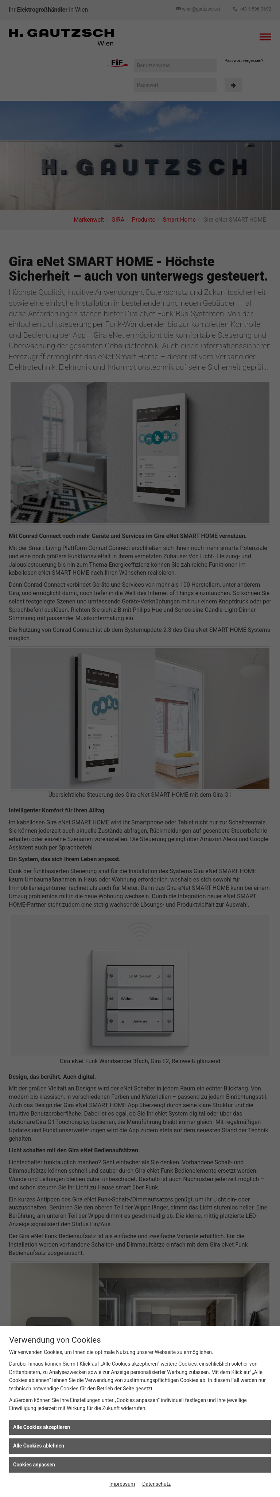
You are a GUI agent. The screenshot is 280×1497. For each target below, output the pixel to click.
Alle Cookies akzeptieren (41, 1427)
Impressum (122, 1484)
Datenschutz (156, 1484)
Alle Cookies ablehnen (38, 1446)
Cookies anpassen (34, 1465)
